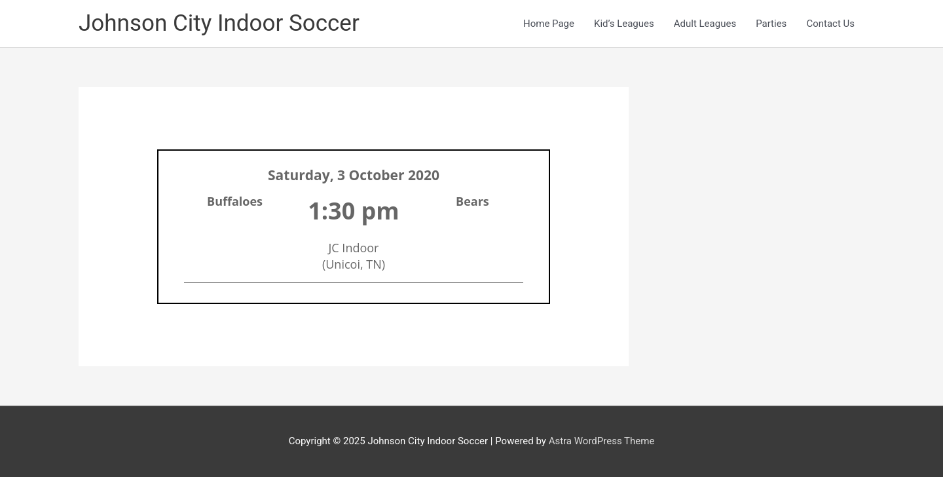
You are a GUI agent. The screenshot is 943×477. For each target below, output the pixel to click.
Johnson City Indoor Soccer (219, 23)
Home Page (548, 23)
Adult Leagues (705, 23)
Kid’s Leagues (624, 23)
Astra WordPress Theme (602, 441)
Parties (771, 23)
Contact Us (830, 23)
